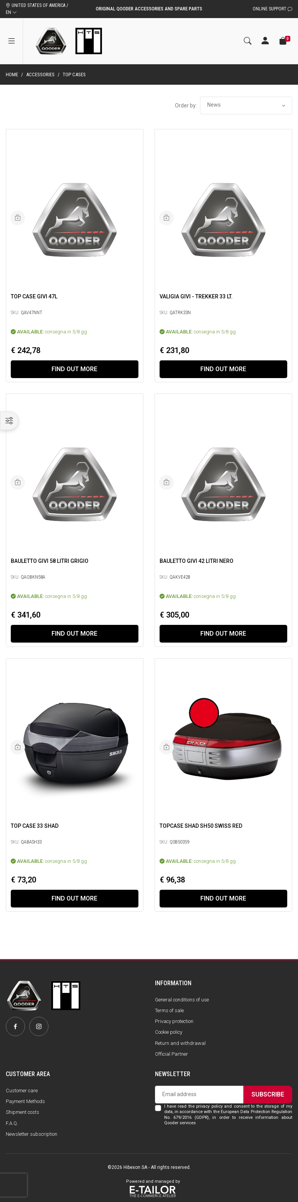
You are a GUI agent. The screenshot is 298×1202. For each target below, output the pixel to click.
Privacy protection (174, 1021)
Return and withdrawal (180, 1043)
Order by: (186, 105)
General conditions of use (182, 1000)
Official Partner (171, 1054)
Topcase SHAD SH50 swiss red (201, 826)
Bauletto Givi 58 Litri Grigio (49, 561)
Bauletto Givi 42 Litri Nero (196, 561)
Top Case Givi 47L (34, 296)
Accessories (40, 74)
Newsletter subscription (31, 1134)
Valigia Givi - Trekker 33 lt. (196, 296)
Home (12, 74)
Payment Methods (25, 1101)
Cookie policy (168, 1032)
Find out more (74, 369)
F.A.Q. (12, 1123)
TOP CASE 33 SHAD (34, 826)
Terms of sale (169, 1010)
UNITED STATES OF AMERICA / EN (37, 9)
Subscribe (267, 1094)
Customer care (22, 1090)
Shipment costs (22, 1112)
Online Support (272, 9)
